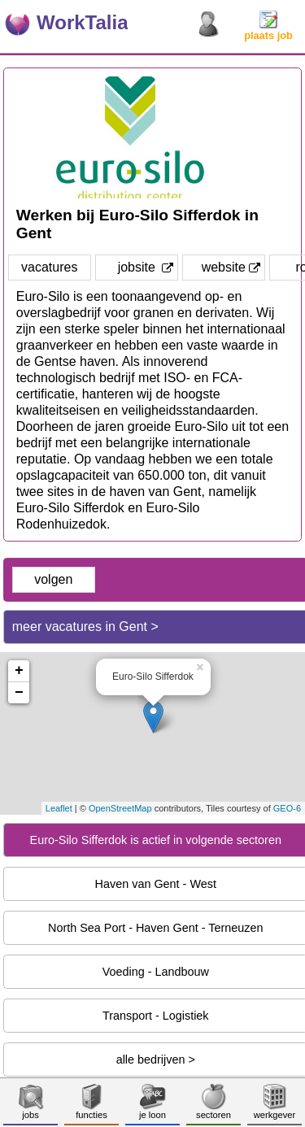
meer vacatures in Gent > (85, 626)
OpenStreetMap (120, 808)
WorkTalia (82, 22)
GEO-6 (287, 808)
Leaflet (59, 808)
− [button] (19, 693)
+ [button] (19, 671)
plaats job (268, 30)
